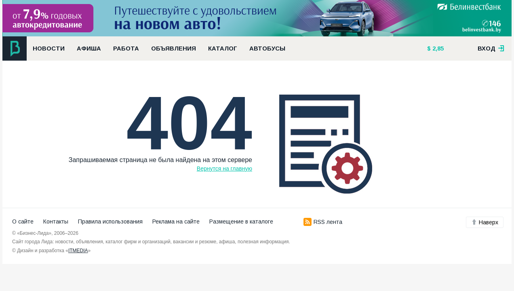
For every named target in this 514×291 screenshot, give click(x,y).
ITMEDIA (78, 250)
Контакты (55, 221)
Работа (126, 48)
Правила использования (110, 221)
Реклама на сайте (176, 221)
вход (491, 48)
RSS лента (322, 222)
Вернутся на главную (224, 168)
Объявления (173, 48)
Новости (49, 48)
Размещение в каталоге (241, 221)
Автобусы (267, 48)
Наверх (484, 222)
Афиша (89, 48)
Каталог (222, 48)
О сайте (23, 221)
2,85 (437, 48)
